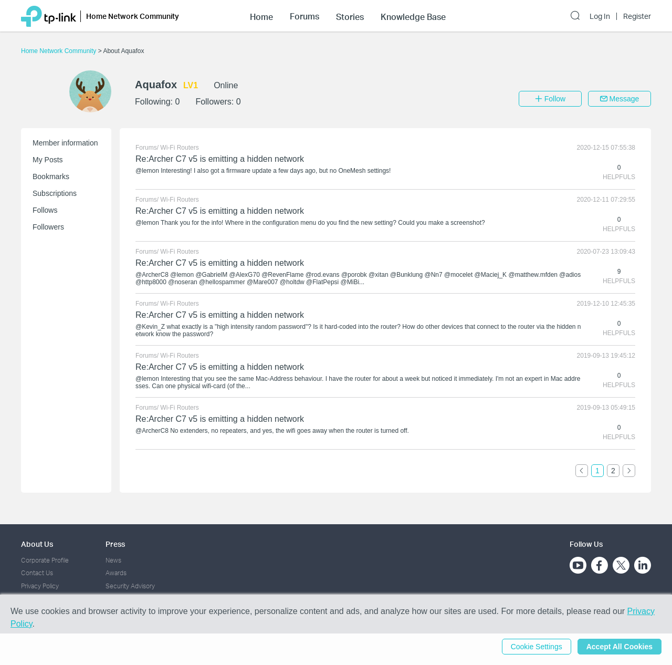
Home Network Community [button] (132, 16)
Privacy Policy (40, 586)
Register (637, 16)
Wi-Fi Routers (179, 147)
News (113, 560)
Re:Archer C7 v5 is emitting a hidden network (219, 158)
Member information (65, 143)
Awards (116, 573)
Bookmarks (51, 176)
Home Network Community (59, 51)
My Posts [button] (48, 159)
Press (115, 543)
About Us (37, 543)
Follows (45, 210)
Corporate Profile (45, 560)
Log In (600, 16)
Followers (48, 227)
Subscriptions (55, 193)
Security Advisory (130, 586)
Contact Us (37, 573)
